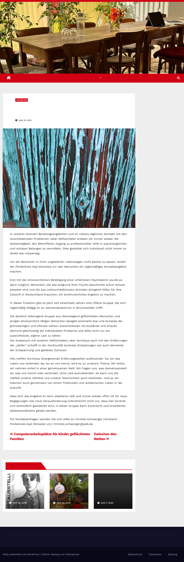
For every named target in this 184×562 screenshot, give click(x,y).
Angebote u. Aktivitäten (61, 78)
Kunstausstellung (24, 494)
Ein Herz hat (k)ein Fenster (53, 108)
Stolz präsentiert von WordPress (21, 554)
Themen (94, 78)
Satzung (172, 554)
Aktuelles (27, 78)
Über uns (116, 78)
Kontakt (137, 78)
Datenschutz (135, 554)
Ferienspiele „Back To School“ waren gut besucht (111, 498)
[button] (178, 78)
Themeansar (72, 554)
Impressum (155, 554)
